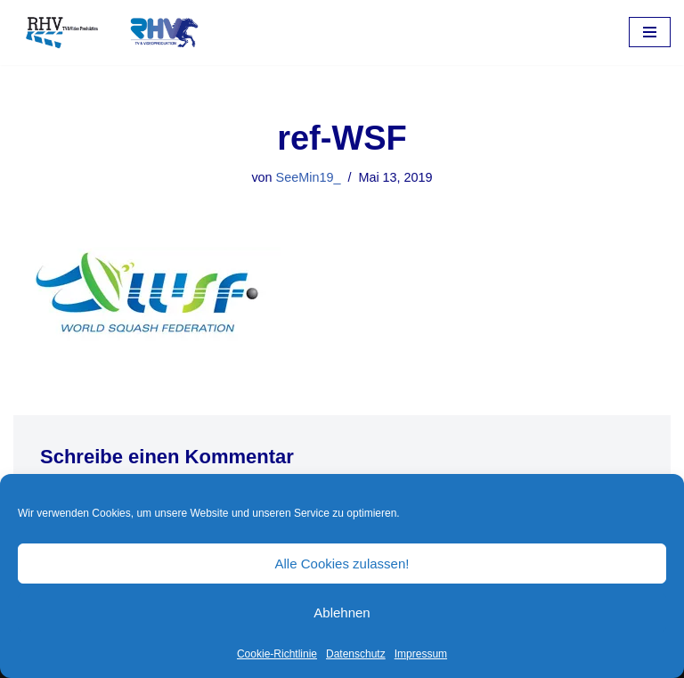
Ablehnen (342, 612)
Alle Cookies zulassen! (342, 563)
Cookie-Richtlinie (277, 654)
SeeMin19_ (308, 177)
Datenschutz (356, 654)
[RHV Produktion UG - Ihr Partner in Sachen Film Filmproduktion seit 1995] (106, 32)
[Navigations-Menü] (650, 32)
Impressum (421, 654)
